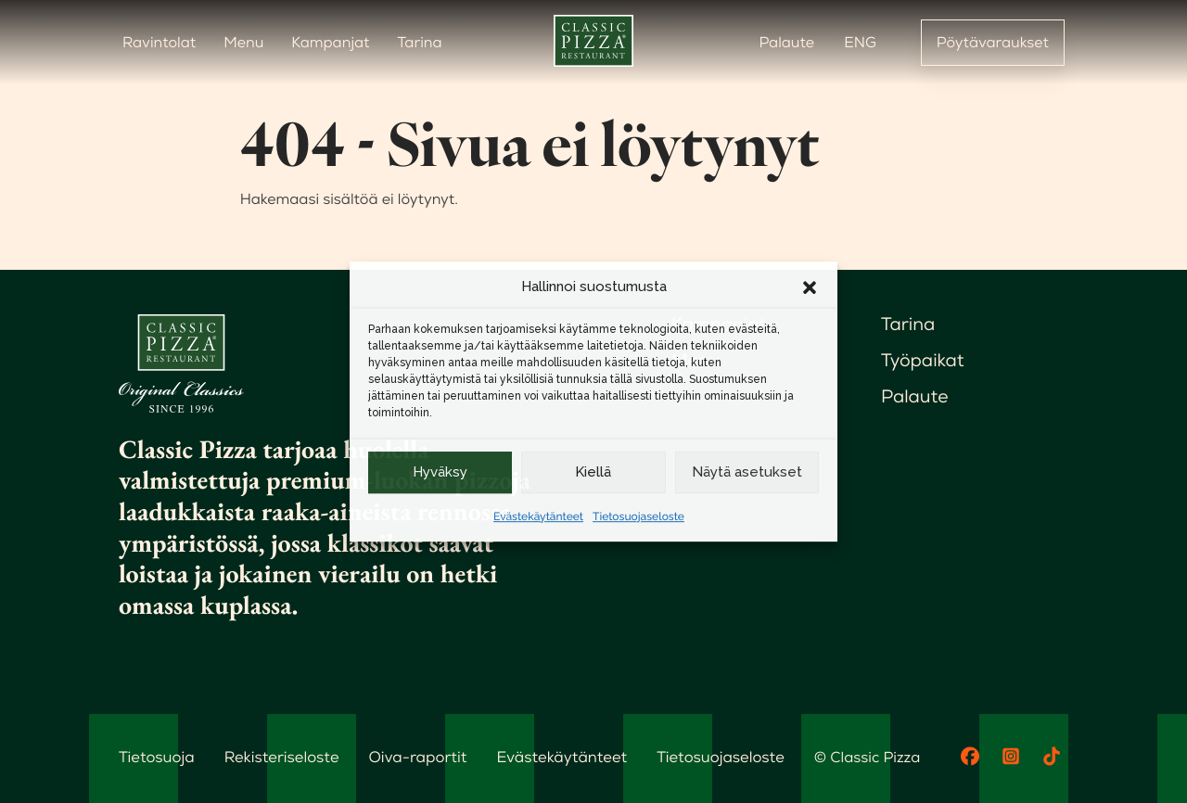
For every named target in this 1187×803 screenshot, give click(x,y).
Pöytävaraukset (993, 42)
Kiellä (593, 472)
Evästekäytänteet (538, 516)
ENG (860, 42)
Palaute (786, 42)
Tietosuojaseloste (638, 516)
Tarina (420, 42)
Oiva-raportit (410, 756)
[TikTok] (1051, 756)
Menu (243, 42)
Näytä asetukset (747, 472)
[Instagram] (1010, 756)
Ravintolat (159, 42)
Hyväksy (440, 472)
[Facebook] (970, 756)
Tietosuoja (155, 756)
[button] (809, 287)
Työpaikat (923, 362)
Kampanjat (330, 42)
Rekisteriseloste (277, 756)
